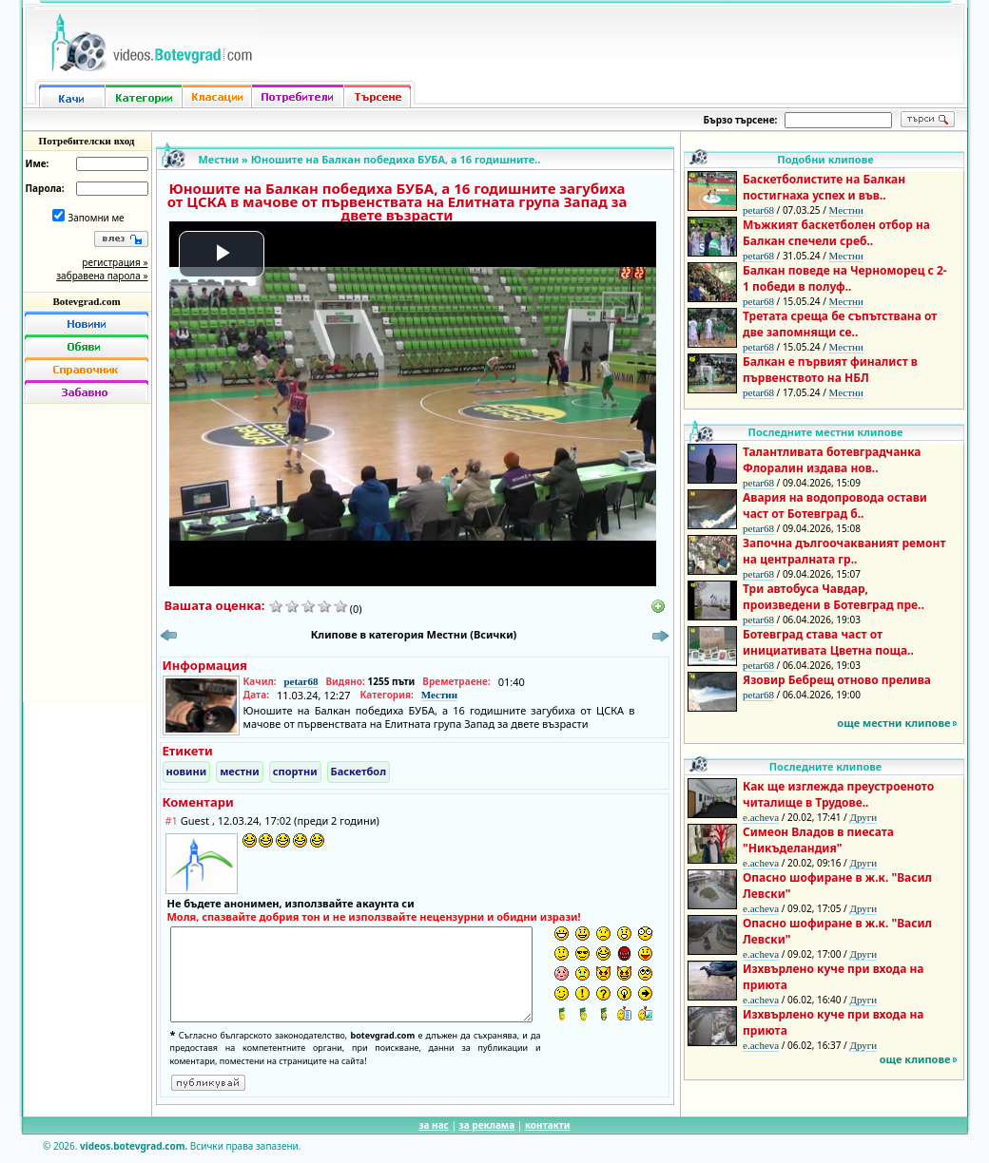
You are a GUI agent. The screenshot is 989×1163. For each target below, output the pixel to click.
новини (186, 771)
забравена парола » (101, 275)
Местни (219, 159)
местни (240, 771)
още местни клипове (893, 722)
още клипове (915, 1059)
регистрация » (114, 262)
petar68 (300, 681)
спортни (295, 771)
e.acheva (761, 817)
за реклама (487, 1125)
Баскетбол (358, 771)
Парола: (45, 188)
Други (863, 817)
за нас (433, 1125)
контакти (548, 1125)
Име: (37, 163)
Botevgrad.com (86, 301)
